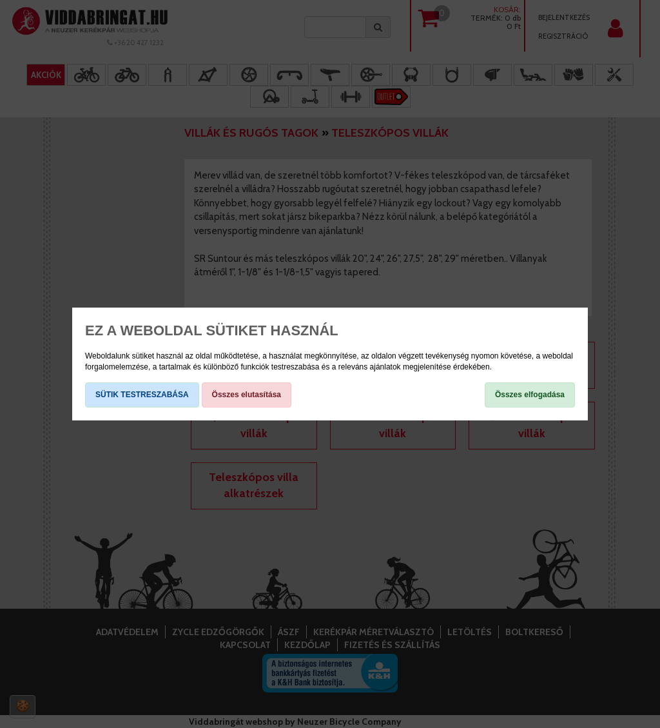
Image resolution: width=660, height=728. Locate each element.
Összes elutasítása (246, 394)
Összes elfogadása (530, 394)
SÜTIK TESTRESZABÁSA (142, 394)
